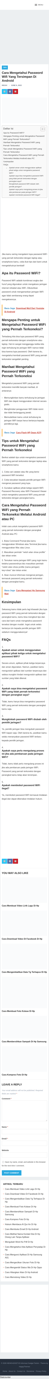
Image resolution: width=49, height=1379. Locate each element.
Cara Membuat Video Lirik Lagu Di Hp (20, 906)
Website (5, 1150)
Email (5, 1139)
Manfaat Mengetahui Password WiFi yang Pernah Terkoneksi (21, 144)
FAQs (5, 165)
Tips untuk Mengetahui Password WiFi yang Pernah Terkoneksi (22, 150)
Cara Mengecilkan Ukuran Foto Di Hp (22, 1262)
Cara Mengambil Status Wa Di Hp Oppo (23, 1267)
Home (5, 1371)
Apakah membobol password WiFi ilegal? (24, 195)
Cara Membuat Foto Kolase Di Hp (18, 1011)
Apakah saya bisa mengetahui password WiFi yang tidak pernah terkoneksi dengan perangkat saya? (26, 178)
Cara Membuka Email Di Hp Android (22, 1229)
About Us (11, 1371)
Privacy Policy (41, 1371)
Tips (5, 67)
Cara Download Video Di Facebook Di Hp (22, 939)
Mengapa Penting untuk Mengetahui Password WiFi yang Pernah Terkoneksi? (23, 137)
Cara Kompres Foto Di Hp (14, 1075)
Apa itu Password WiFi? (13, 133)
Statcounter (5, 1377)
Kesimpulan (8, 161)
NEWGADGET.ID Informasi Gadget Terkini (23, 1363)
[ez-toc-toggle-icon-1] (41, 129)
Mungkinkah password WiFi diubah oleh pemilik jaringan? (24, 185)
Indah (4, 85)
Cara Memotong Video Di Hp (18, 1277)
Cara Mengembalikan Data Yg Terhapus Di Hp (24, 972)
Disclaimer (30, 1371)
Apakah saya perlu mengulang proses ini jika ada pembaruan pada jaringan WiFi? (26, 190)
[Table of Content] (43, 129)
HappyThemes (24, 1367)
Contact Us (21, 1371)
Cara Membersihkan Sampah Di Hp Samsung (24, 1041)
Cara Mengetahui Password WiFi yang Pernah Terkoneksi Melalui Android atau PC (23, 156)
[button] (39, 5)
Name (5, 1127)
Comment (6, 1099)
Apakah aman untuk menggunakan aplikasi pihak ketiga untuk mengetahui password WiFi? (25, 170)
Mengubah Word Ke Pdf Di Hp (19, 1242)
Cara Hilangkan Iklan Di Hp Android (21, 1272)
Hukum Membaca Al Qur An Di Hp (21, 1224)
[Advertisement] (24, 36)
